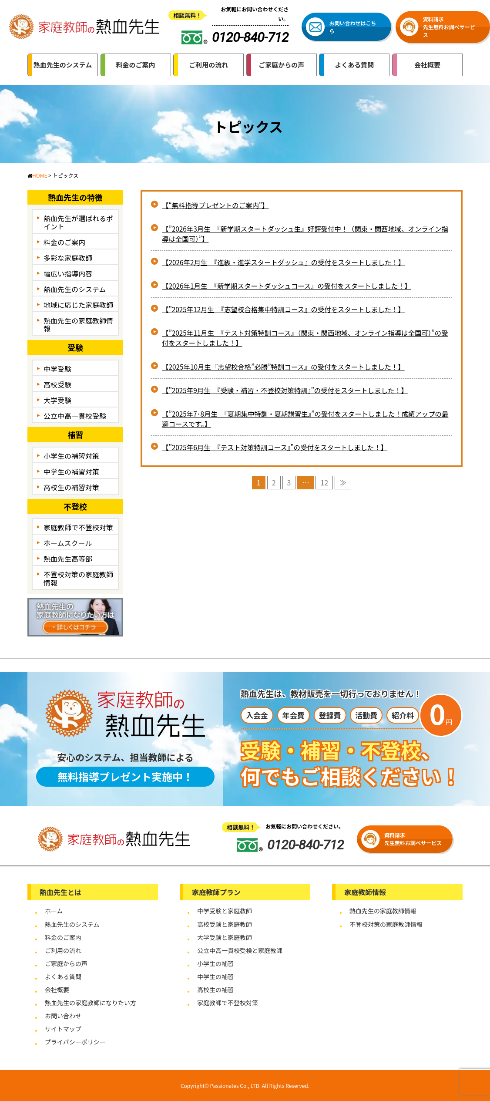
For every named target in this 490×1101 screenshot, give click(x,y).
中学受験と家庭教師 (224, 910)
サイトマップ (63, 1028)
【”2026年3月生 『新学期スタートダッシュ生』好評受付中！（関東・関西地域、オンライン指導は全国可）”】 (304, 234)
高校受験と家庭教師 (224, 924)
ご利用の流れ (63, 950)
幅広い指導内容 (68, 273)
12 (324, 487)
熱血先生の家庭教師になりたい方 (90, 1002)
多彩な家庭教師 (68, 258)
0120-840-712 (290, 844)
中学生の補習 (215, 976)
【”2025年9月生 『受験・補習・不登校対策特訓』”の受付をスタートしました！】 (290, 394)
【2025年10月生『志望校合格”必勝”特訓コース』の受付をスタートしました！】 (288, 370)
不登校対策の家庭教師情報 (78, 578)
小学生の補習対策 (71, 456)
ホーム (54, 910)
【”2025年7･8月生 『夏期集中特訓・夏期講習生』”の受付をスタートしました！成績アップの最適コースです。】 (304, 423)
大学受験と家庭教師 (224, 937)
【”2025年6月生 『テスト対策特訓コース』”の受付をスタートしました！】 (279, 452)
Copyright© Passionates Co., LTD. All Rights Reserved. (245, 1085)
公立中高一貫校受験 (75, 416)
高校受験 (57, 384)
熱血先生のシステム (75, 289)
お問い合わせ (63, 1015)
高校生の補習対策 (71, 487)
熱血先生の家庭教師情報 (78, 324)
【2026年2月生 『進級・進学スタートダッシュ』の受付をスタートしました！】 (288, 264)
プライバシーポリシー (75, 1041)
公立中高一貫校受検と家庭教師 (239, 950)
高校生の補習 (215, 989)
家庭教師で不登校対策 (78, 527)
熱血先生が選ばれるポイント (78, 222)
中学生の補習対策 (71, 471)
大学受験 (57, 400)
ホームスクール (68, 543)
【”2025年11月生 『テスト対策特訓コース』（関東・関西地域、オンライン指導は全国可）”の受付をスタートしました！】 (297, 340)
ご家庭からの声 (66, 963)
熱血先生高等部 (68, 558)
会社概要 (57, 989)
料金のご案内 (64, 242)
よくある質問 (63, 976)
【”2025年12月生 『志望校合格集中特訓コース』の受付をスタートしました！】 (288, 311)
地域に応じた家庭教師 (78, 305)
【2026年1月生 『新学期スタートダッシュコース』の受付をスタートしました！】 (291, 288)
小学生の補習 (215, 963)
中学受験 (57, 369)
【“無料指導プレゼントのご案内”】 (217, 205)
